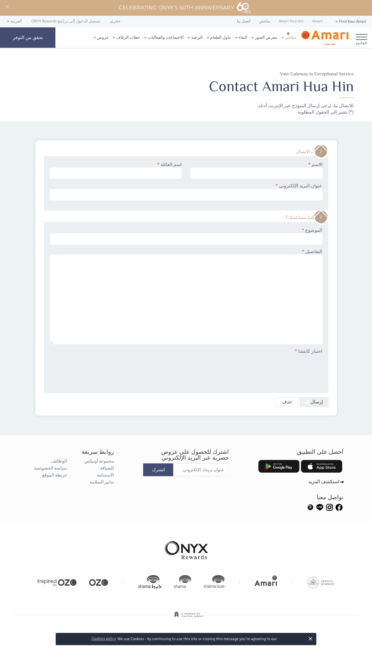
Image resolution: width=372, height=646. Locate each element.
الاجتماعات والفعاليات (166, 37)
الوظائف (59, 461)
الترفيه (197, 37)
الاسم (256, 170)
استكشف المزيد (323, 481)
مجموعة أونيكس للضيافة (99, 464)
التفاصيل (186, 296)
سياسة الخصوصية (50, 468)
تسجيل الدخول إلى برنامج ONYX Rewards (65, 21)
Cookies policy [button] (104, 638)
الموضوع (186, 236)
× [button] (310, 638)
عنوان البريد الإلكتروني (186, 191)
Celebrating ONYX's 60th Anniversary (185, 8)
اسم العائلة (116, 170)
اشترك (158, 469)
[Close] (7, 7)
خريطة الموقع (54, 475)
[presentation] (278, 370)
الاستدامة (105, 475)
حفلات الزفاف (128, 37)
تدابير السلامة (102, 482)
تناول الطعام (220, 37)
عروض (103, 37)
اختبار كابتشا (308, 351)
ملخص (290, 37)
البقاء (242, 37)
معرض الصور (266, 37)
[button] (350, 21)
